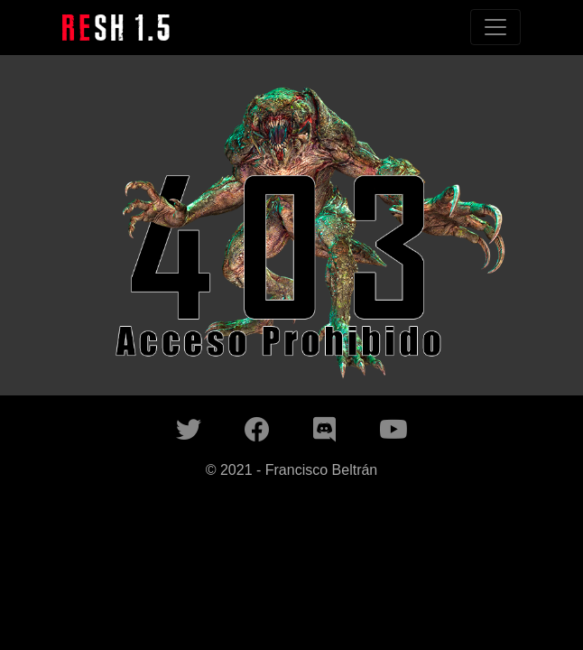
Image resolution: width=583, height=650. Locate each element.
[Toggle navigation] (495, 27)
